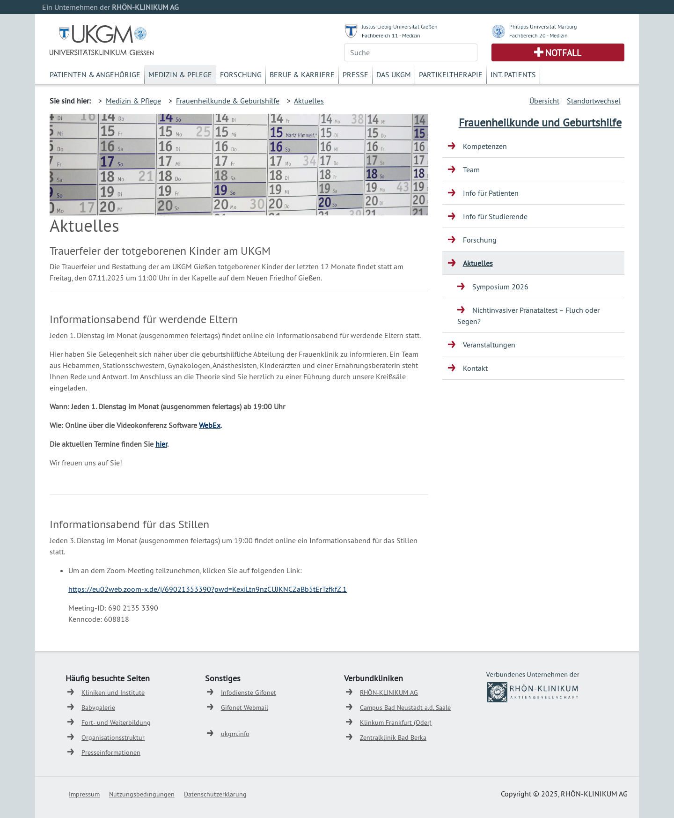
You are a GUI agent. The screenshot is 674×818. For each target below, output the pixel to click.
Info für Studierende (495, 216)
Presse (355, 74)
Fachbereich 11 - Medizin (391, 35)
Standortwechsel (594, 100)
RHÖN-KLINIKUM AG (389, 692)
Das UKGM (393, 74)
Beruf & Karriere (302, 74)
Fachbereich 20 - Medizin (538, 35)
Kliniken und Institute (113, 692)
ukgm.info (235, 734)
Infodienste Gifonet (248, 692)
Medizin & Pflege (180, 74)
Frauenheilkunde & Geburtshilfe (227, 100)
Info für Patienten (491, 193)
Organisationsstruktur (113, 737)
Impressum (84, 794)
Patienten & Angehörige (95, 74)
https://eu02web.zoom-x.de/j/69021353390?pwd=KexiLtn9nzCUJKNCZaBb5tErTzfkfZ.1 (207, 589)
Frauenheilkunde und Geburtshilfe (540, 122)
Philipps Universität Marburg (543, 26)
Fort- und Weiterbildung (116, 722)
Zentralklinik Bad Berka (393, 737)
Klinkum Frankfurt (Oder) (396, 722)
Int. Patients (513, 74)
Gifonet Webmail (244, 707)
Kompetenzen (485, 146)
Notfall (563, 53)
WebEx (209, 425)
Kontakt (475, 368)
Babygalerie (98, 707)
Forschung (241, 74)
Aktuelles (309, 100)
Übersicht (544, 100)
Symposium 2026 (500, 286)
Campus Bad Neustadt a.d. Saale (405, 707)
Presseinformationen (110, 752)
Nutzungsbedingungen (142, 794)
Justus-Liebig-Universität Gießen (400, 26)
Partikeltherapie (451, 74)
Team (471, 169)
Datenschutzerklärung (215, 794)
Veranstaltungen (489, 344)
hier (161, 444)
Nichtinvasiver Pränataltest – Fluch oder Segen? (528, 315)
